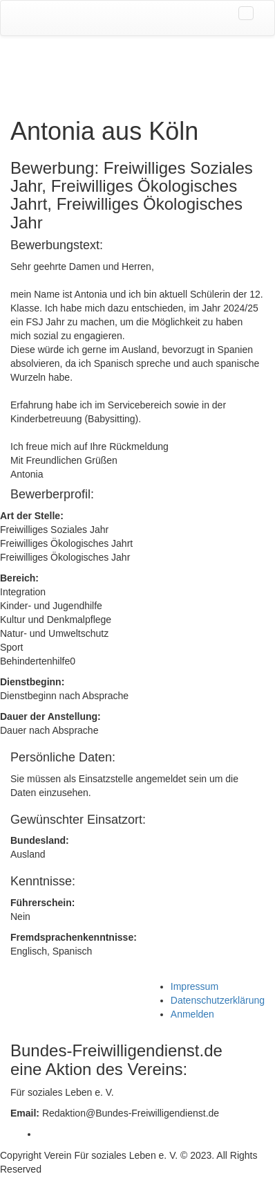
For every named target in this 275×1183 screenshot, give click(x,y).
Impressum (194, 986)
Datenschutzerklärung (218, 1000)
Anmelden (192, 1014)
